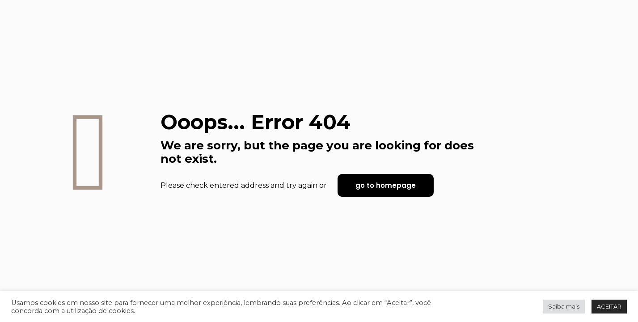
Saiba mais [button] (563, 306)
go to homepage (385, 185)
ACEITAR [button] (609, 306)
